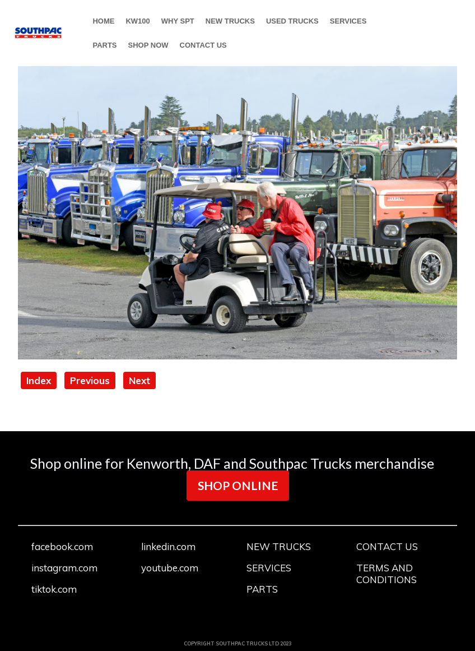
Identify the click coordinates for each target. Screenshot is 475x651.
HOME (103, 21)
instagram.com (64, 568)
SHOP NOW (148, 45)
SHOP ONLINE (238, 485)
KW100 (137, 21)
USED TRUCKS (292, 21)
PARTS (104, 45)
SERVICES (348, 21)
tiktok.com (54, 589)
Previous (90, 380)
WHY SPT (177, 21)
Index (38, 380)
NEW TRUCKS (230, 21)
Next (139, 380)
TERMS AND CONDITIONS (386, 573)
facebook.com (62, 546)
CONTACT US (203, 45)
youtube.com (169, 568)
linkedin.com (168, 546)
